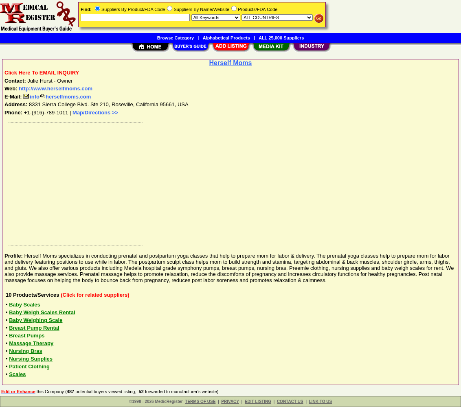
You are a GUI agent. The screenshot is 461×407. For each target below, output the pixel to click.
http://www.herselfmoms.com (55, 88)
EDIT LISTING (258, 401)
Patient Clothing (29, 366)
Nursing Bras (25, 351)
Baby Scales (24, 305)
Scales (17, 374)
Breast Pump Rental (34, 328)
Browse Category (175, 37)
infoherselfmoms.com (57, 97)
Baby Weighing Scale (35, 320)
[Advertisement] (231, 182)
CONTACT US (290, 401)
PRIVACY (230, 401)
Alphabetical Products (226, 37)
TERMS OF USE (200, 401)
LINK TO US (320, 401)
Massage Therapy (31, 343)
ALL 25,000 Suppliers (281, 37)
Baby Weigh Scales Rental (42, 312)
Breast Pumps (26, 336)
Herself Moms (230, 62)
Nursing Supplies (31, 359)
